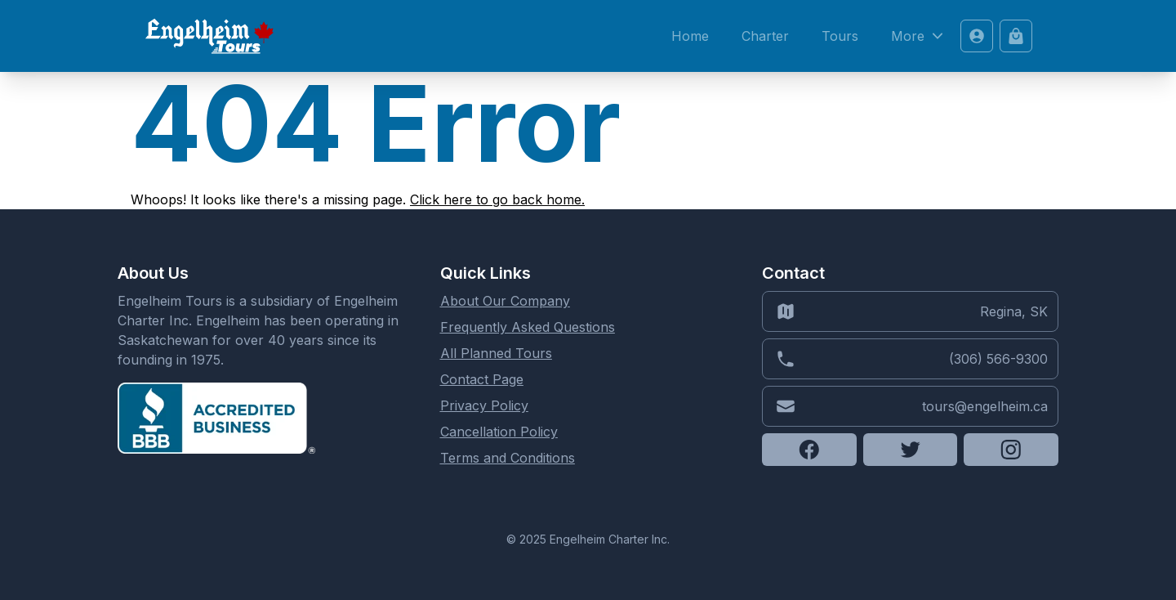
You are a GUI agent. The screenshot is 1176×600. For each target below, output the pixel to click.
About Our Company (505, 301)
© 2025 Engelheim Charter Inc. (588, 539)
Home (690, 36)
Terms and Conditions (507, 458)
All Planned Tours (496, 353)
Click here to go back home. (497, 199)
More (919, 36)
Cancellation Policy (499, 431)
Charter (765, 36)
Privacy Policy (484, 405)
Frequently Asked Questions (527, 327)
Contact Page (481, 379)
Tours (840, 36)
